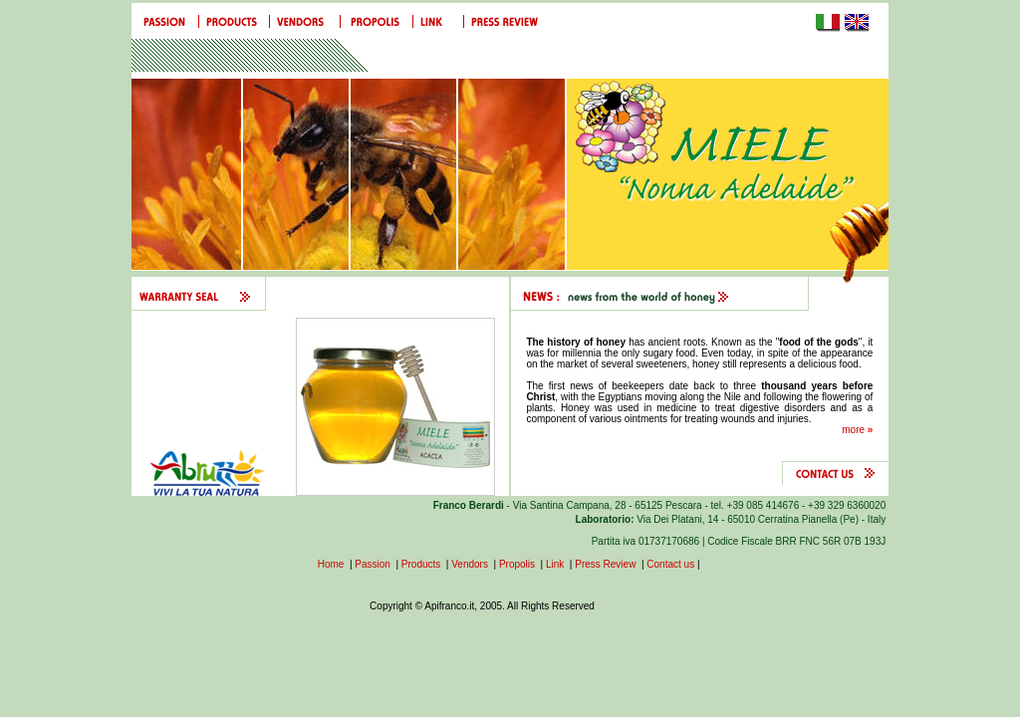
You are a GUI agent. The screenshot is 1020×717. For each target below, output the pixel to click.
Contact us (670, 564)
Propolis (517, 564)
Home (331, 564)
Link (556, 564)
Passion (372, 564)
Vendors (469, 564)
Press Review (605, 564)
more (857, 429)
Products (420, 564)
